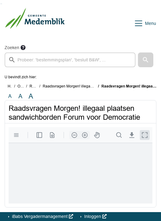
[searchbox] (70, 59)
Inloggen (95, 216)
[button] (145, 59)
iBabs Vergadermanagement (42, 216)
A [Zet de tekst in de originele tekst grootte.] (10, 96)
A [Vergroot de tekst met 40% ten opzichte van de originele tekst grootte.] (31, 96)
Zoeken (12, 47)
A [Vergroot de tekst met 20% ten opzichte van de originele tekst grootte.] (20, 96)
